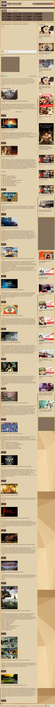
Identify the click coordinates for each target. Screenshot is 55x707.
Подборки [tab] (4, 10)
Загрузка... (19, 40)
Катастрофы (5, 16)
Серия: (2, 51)
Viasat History (36, 19)
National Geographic (17, 13)
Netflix (14, 16)
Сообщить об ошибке (33, 76)
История (25, 16)
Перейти (3, 115)
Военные (35, 16)
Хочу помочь (14, 706)
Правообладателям (23, 706)
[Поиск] (42, 4)
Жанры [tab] (9, 10)
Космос (15, 19)
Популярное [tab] (15, 10)
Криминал (5, 19)
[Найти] (52, 4)
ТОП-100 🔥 (5, 13)
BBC (34, 13)
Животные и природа (27, 13)
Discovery (25, 19)
